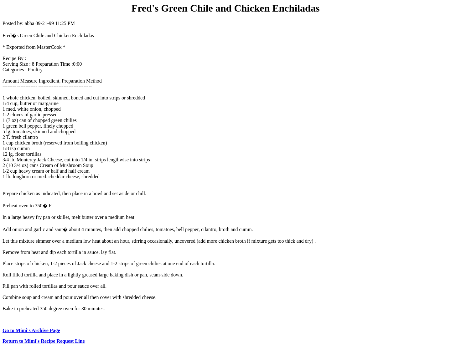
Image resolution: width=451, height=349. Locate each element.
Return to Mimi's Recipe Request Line (44, 341)
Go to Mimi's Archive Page (31, 330)
